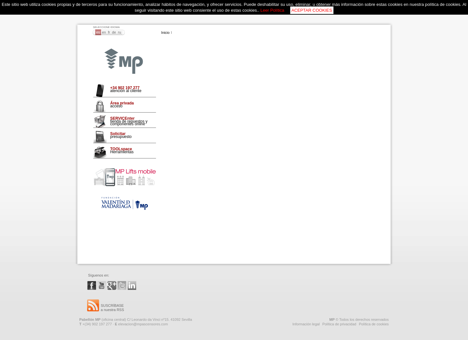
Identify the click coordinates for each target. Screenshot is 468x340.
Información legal (306, 324)
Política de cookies (374, 324)
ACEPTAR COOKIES (312, 10)
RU (119, 32)
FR (109, 32)
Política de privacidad (339, 324)
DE (114, 32)
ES (98, 32)
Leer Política (272, 10)
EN (104, 32)
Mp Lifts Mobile (124, 177)
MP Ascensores (123, 61)
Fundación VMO (124, 203)
